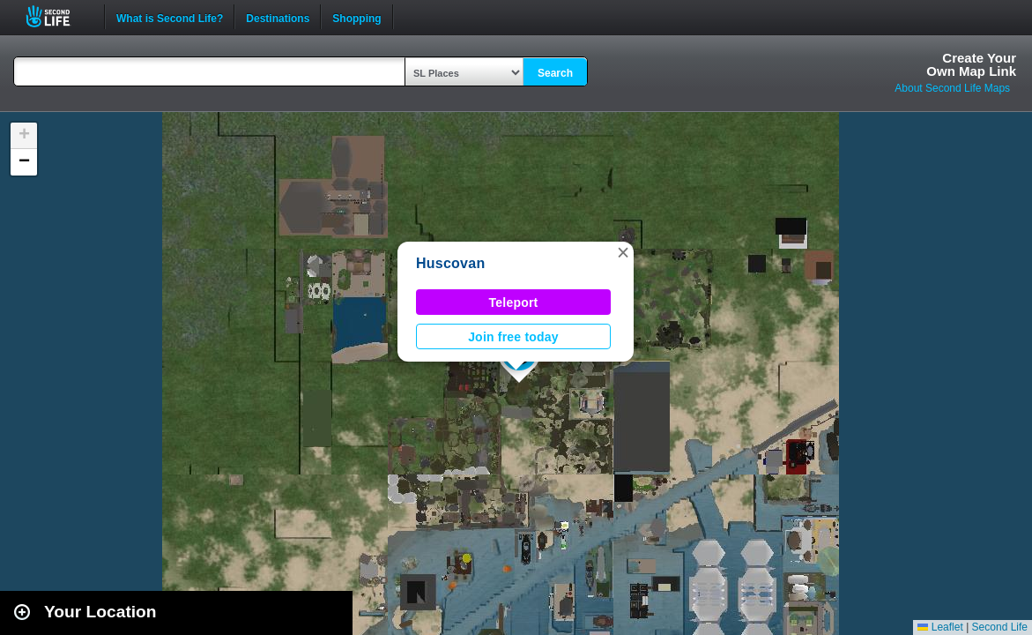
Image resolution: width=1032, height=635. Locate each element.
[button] (623, 252)
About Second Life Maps (952, 88)
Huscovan (450, 263)
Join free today (513, 337)
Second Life (58, 16)
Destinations (277, 16)
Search (555, 73)
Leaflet (939, 627)
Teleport (513, 302)
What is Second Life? (169, 16)
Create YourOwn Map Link (971, 64)
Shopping (356, 16)
